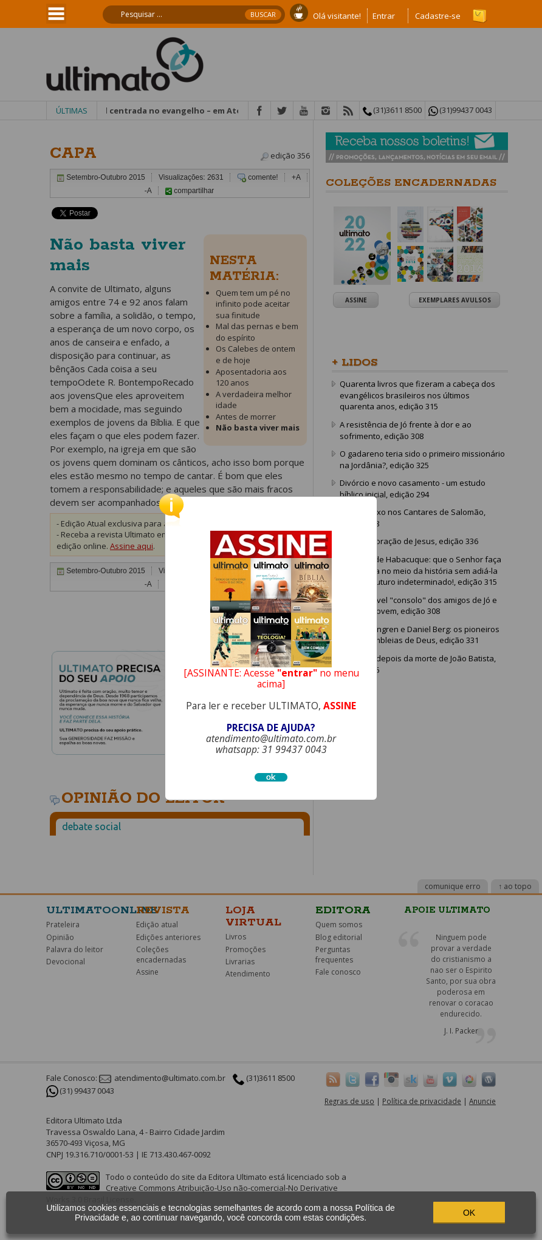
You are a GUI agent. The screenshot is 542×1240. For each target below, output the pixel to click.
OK (469, 1213)
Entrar (383, 15)
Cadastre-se (438, 15)
